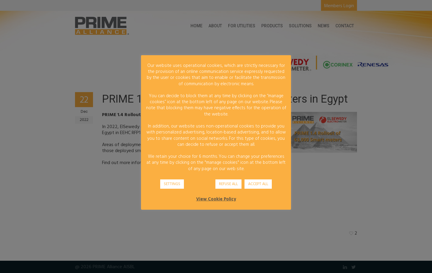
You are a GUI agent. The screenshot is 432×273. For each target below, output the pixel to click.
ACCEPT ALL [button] (258, 184)
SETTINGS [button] (172, 184)
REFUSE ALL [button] (228, 184)
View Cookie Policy (216, 199)
